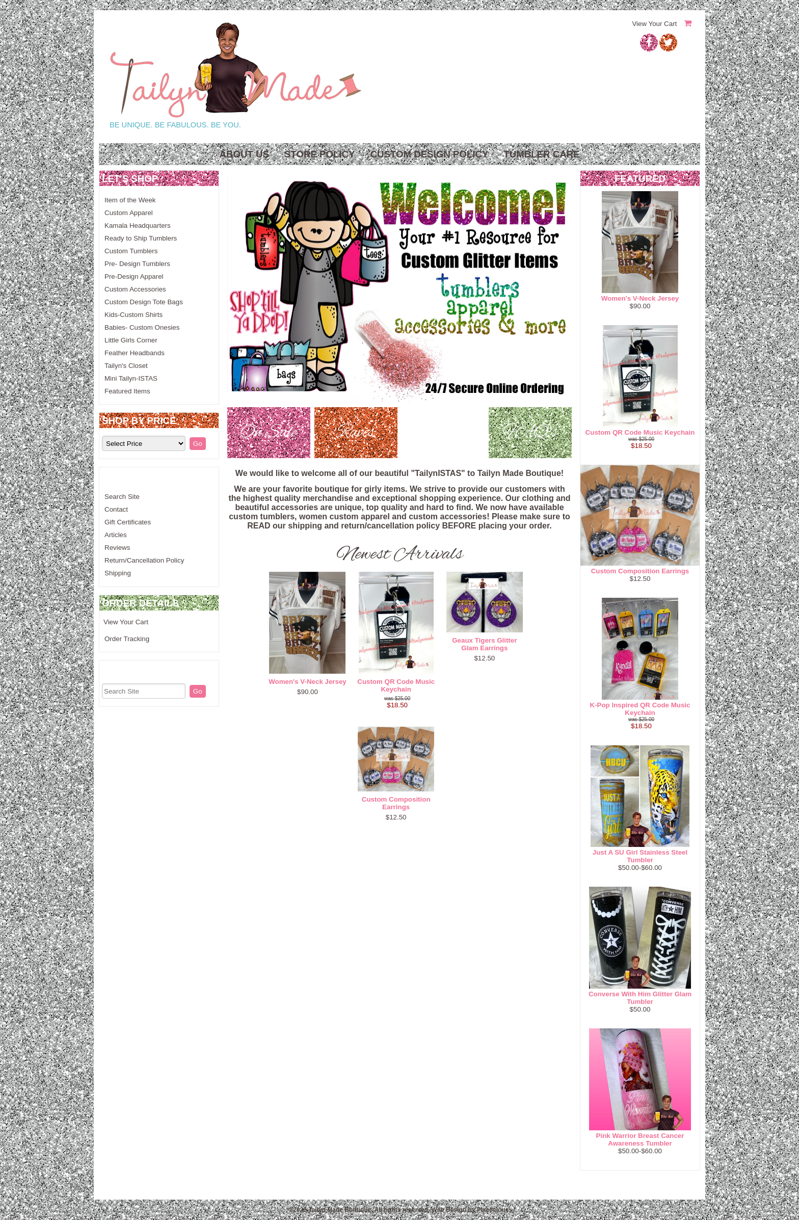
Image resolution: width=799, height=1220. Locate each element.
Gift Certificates (127, 522)
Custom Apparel (128, 213)
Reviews (117, 547)
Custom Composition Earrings (396, 803)
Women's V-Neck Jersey (308, 681)
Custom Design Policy (429, 154)
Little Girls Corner (130, 340)
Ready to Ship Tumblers (140, 238)
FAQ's (530, 432)
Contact (116, 509)
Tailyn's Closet (126, 365)
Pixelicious (493, 1209)
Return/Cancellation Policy (144, 560)
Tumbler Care (541, 154)
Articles (115, 535)
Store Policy (319, 154)
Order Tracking (126, 639)
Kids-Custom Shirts (133, 315)
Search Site (122, 496)
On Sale (268, 432)
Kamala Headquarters (137, 225)
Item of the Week (130, 200)
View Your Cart (654, 24)
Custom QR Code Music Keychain (396, 685)
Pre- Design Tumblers (137, 264)
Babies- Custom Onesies (141, 327)
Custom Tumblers (130, 251)
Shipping (117, 573)
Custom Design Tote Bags (143, 302)
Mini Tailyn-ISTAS (130, 378)
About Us (244, 154)
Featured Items (127, 391)
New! (443, 432)
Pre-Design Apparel (134, 276)
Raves (355, 432)
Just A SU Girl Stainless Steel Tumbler (640, 856)
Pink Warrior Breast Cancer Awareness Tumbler (640, 1139)
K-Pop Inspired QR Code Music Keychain (640, 709)
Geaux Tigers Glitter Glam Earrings (484, 644)
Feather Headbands (134, 353)
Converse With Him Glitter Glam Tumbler (640, 997)
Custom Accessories (135, 289)
